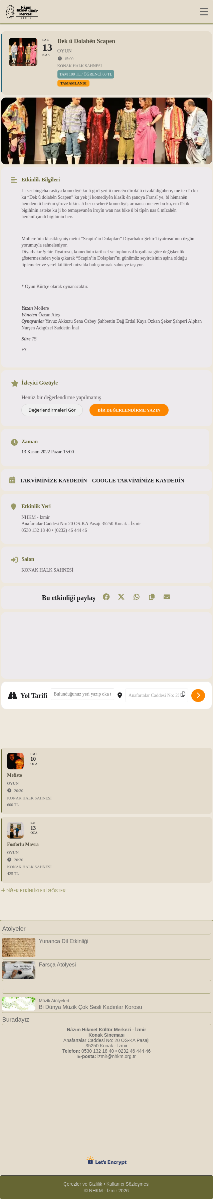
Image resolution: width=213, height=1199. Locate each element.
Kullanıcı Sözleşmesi (128, 1184)
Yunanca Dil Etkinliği (63, 941)
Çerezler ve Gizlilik (82, 1184)
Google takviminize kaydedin (138, 480)
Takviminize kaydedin (53, 480)
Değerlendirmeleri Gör (51, 410)
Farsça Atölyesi (57, 964)
